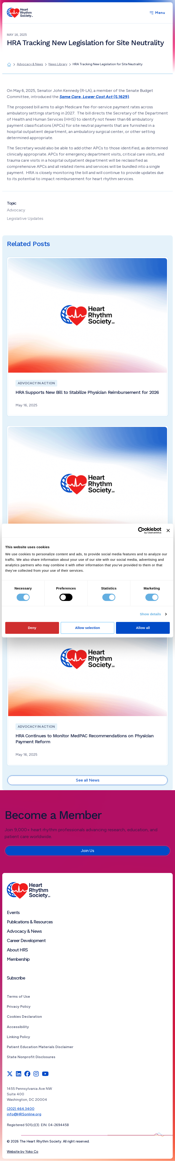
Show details (150, 614)
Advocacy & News (24, 931)
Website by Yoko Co (22, 1152)
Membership (18, 959)
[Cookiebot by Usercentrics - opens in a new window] (141, 530)
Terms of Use (18, 996)
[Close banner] (168, 530)
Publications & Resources (30, 922)
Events (13, 912)
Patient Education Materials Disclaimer (40, 1047)
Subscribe (16, 978)
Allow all (143, 628)
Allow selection (87, 628)
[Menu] (157, 13)
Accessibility (18, 1027)
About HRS (17, 950)
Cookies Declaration (24, 1016)
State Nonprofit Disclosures (31, 1057)
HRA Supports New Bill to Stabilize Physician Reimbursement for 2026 (87, 392)
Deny (32, 628)
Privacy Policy (19, 1006)
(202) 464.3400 (20, 1108)
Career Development (26, 940)
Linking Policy (18, 1037)
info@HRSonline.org (24, 1114)
